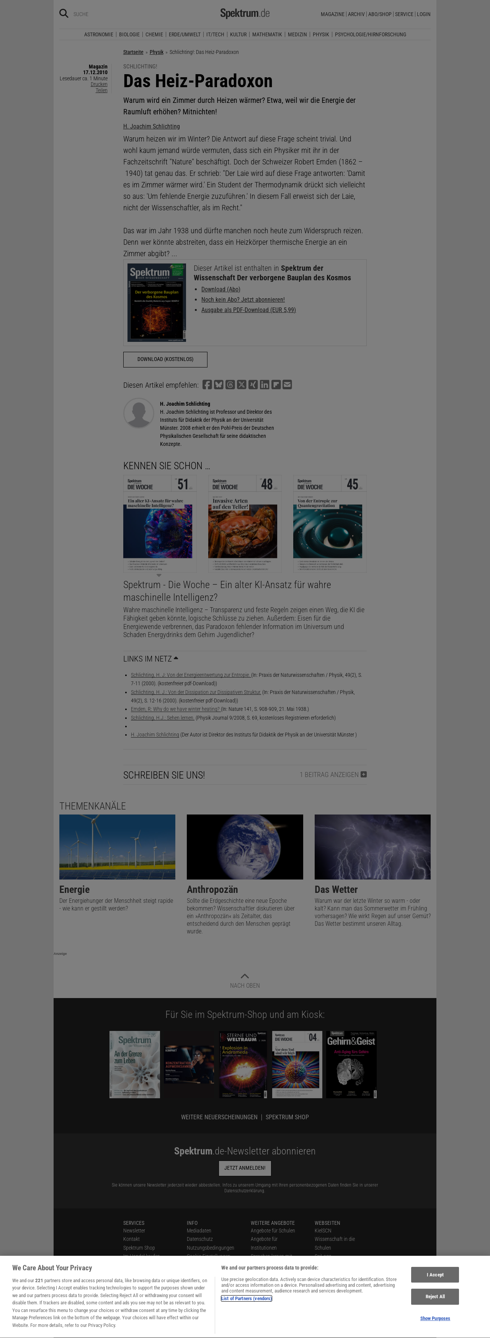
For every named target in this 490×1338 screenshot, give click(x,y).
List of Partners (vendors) (246, 1303)
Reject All (435, 1301)
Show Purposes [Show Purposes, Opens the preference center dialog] (435, 1323)
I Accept (435, 1279)
